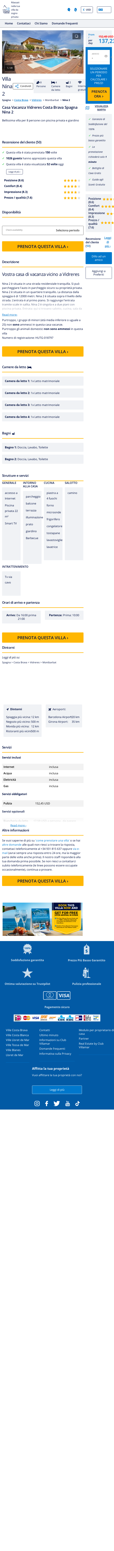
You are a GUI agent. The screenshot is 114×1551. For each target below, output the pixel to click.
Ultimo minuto (48, 1035)
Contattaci (23, 23)
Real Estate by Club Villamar (91, 1045)
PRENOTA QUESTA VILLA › (42, 246)
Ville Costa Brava (17, 1030)
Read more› (9, 315)
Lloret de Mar (14, 1055)
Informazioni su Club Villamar (52, 1041)
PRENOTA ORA (99, 94)
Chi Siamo (41, 23)
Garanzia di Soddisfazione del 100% (97, 124)
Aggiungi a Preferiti (99, 273)
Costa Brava (21, 100)
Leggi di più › (14, 171)
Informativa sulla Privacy (55, 1054)
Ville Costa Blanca (17, 1035)
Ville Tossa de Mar (17, 1045)
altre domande (11, 845)
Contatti (44, 1030)
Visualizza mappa (97, 107)
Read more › (18, 825)
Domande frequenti (65, 23)
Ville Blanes (13, 1050)
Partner (84, 1038)
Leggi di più (57, 1090)
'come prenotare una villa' (52, 840)
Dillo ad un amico (99, 258)
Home (9, 23)
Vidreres (37, 100)
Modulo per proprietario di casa (96, 1032)
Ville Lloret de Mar (17, 1040)
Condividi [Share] (23, 86)
